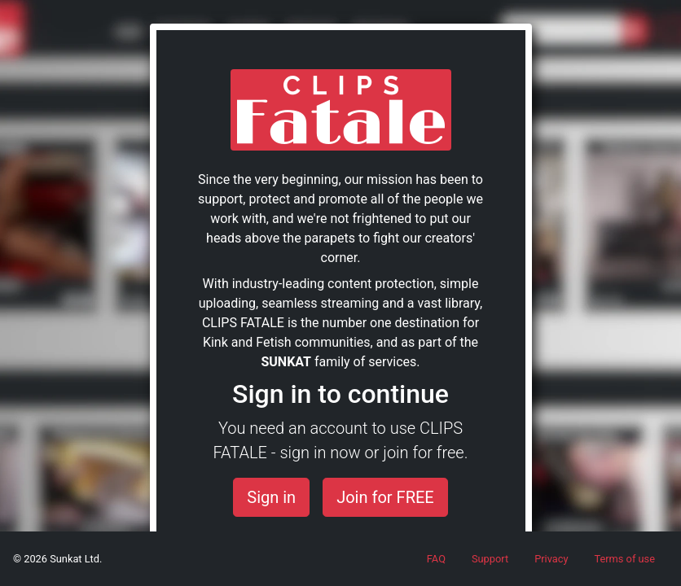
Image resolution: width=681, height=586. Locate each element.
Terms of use (624, 559)
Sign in (271, 497)
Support (490, 559)
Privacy (551, 559)
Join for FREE (385, 497)
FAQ (436, 559)
